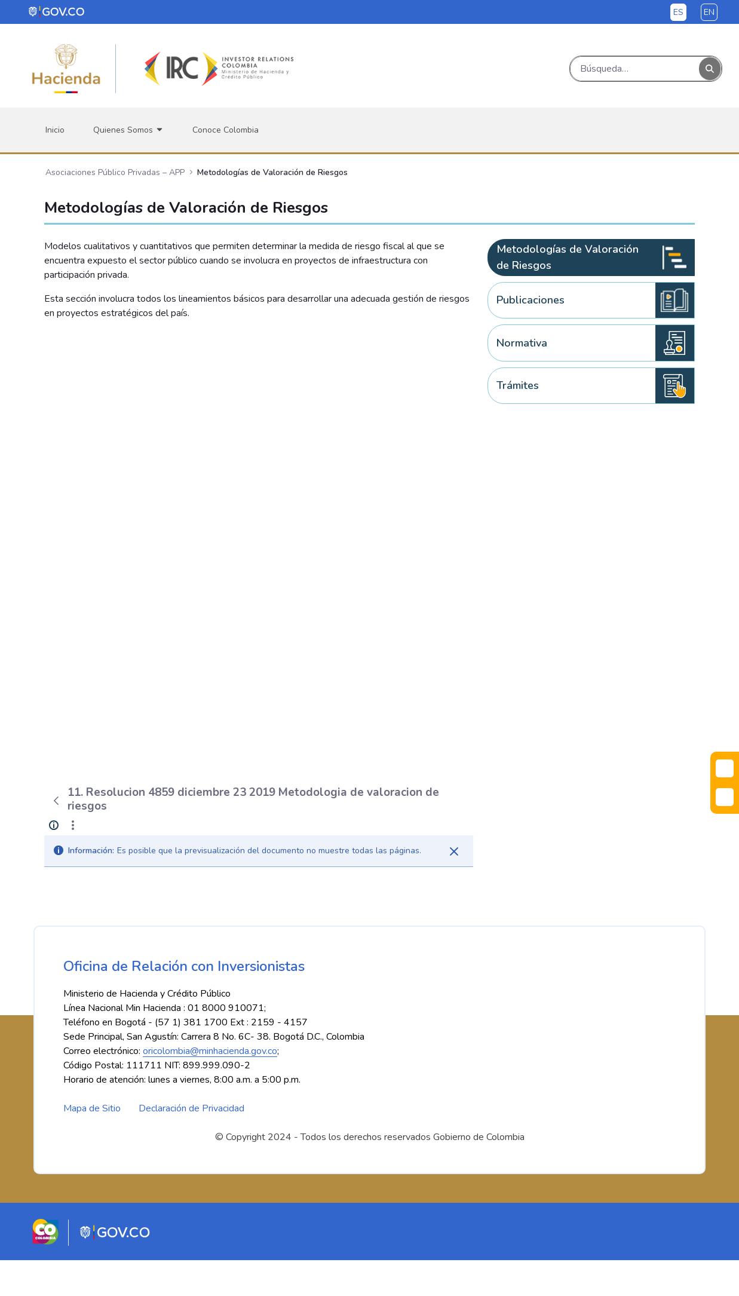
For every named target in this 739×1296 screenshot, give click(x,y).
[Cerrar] (454, 851)
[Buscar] (635, 69)
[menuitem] (55, 130)
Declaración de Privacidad (191, 1144)
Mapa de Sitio (92, 1144)
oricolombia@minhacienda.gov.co (210, 1086)
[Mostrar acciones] (72, 825)
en (709, 12)
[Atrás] (56, 801)
